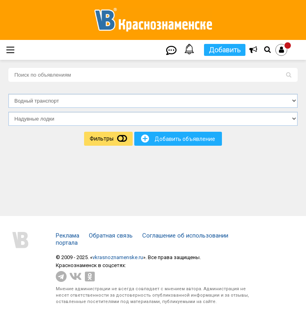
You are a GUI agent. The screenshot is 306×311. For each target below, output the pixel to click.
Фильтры (102, 138)
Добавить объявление (178, 138)
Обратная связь (111, 235)
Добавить (225, 50)
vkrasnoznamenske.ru (117, 257)
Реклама (67, 235)
